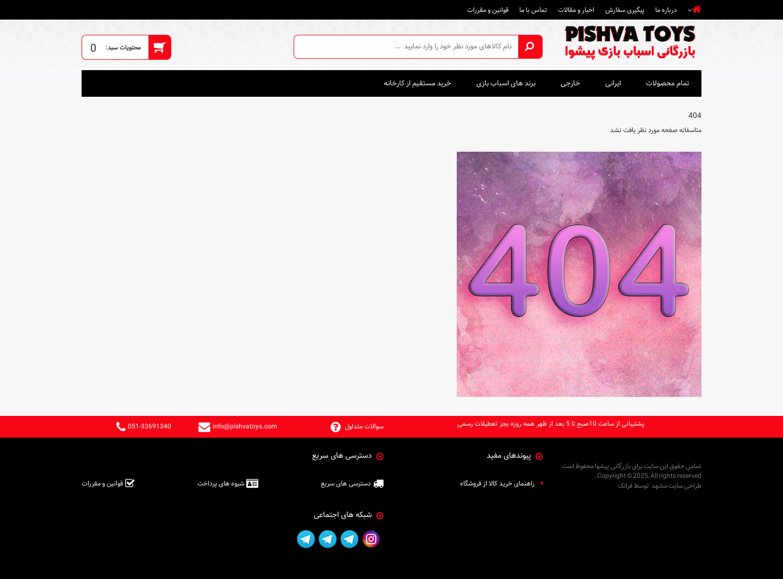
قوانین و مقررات (487, 9)
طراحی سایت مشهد (676, 485)
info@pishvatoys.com (245, 426)
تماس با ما (533, 9)
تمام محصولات (667, 83)
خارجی (570, 83)
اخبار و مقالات (576, 9)
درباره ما (666, 9)
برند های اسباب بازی (506, 83)
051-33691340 (149, 426)
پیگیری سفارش (624, 9)
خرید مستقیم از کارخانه (417, 83)
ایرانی (613, 83)
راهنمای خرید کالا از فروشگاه (497, 483)
